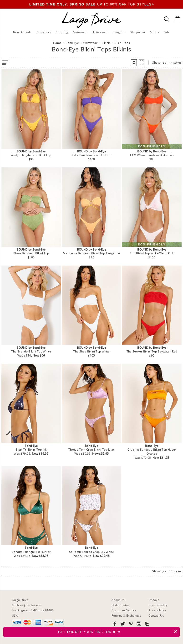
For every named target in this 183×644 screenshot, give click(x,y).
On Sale (153, 600)
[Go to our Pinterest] (130, 624)
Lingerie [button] (120, 32)
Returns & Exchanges (126, 616)
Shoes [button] (154, 32)
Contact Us (156, 616)
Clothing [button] (62, 32)
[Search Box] (167, 19)
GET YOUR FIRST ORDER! (119, 631)
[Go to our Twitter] (122, 624)
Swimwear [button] (80, 32)
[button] (134, 62)
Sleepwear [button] (137, 32)
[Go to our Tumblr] (146, 624)
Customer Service (124, 610)
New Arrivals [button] (22, 32)
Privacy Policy (158, 605)
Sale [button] (167, 32)
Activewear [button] (101, 32)
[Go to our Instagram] (138, 624)
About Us (118, 600)
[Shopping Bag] (177, 19)
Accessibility (157, 610)
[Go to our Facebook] (114, 624)
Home (57, 43)
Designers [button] (43, 32)
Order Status (120, 605)
